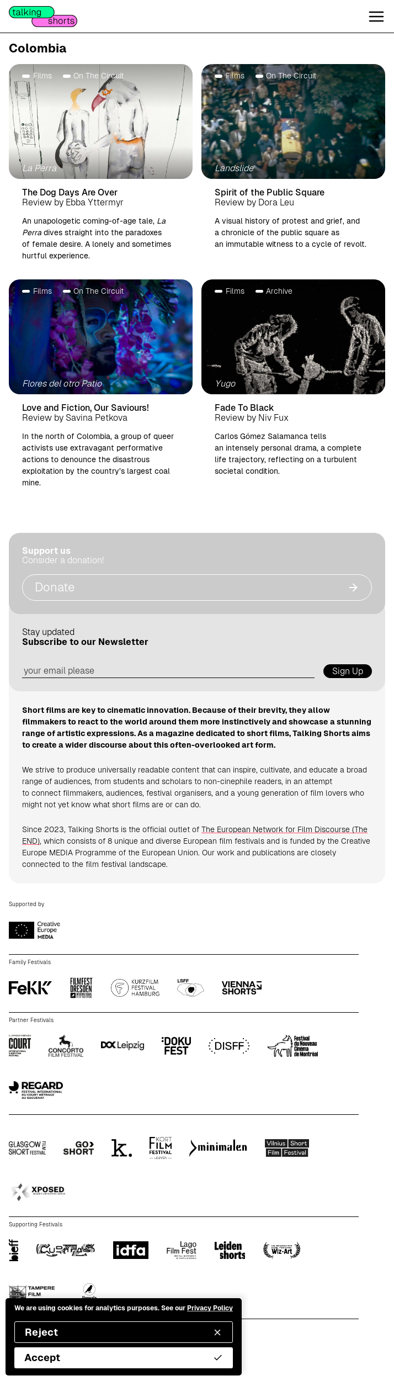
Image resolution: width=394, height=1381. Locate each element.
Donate (197, 587)
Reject (123, 1332)
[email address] (168, 671)
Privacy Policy (210, 1308)
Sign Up (347, 671)
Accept (123, 1357)
